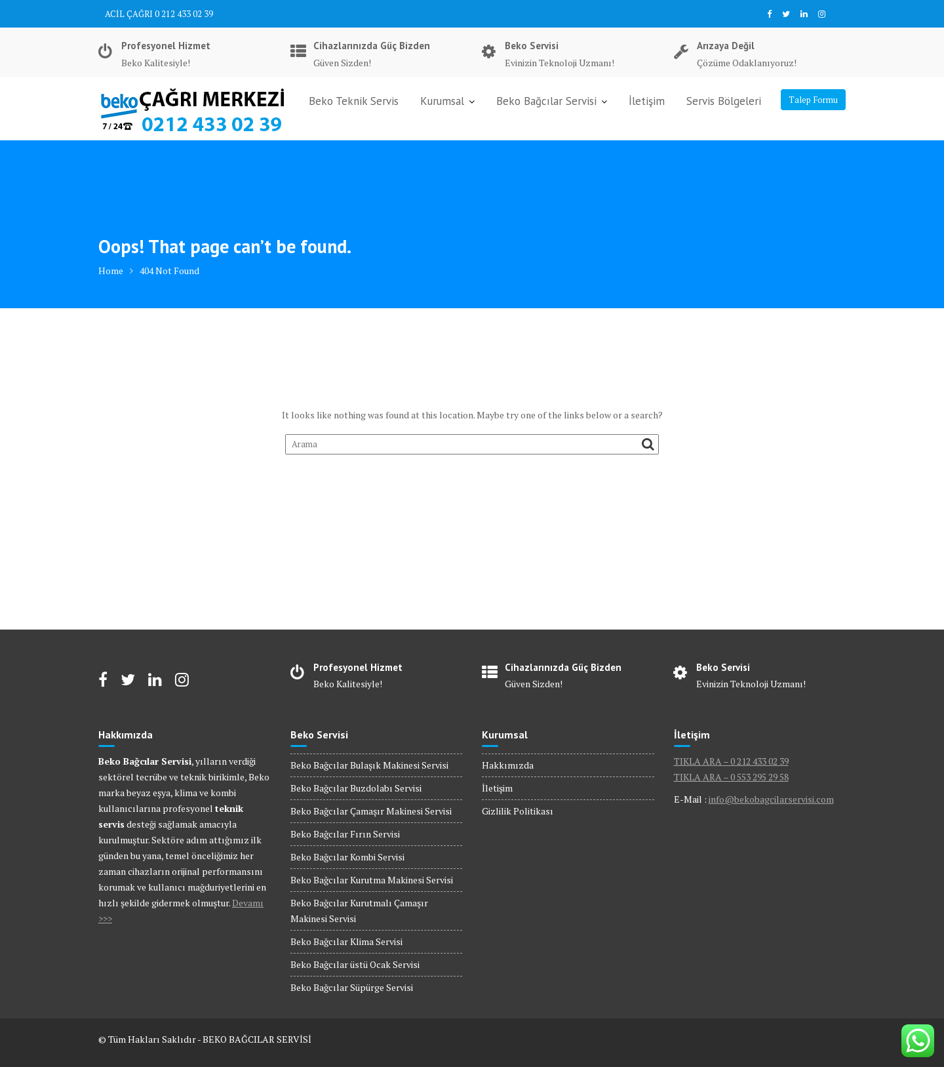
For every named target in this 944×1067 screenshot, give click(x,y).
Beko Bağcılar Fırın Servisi (345, 834)
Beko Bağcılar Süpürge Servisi (351, 987)
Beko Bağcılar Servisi (546, 101)
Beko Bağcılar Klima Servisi (346, 941)
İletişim (647, 101)
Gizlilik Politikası (517, 811)
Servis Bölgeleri (723, 101)
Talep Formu (813, 100)
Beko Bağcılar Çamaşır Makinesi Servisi (371, 811)
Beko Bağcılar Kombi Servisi (347, 857)
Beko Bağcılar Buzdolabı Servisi (356, 788)
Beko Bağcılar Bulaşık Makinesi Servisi (369, 765)
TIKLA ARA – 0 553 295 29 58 (731, 777)
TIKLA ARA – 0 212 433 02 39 (731, 761)
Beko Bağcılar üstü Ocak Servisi (355, 964)
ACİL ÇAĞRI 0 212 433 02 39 (159, 14)
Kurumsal (442, 101)
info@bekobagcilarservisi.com (771, 799)
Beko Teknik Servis (354, 101)
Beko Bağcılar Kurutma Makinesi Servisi (371, 880)
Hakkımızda (508, 765)
